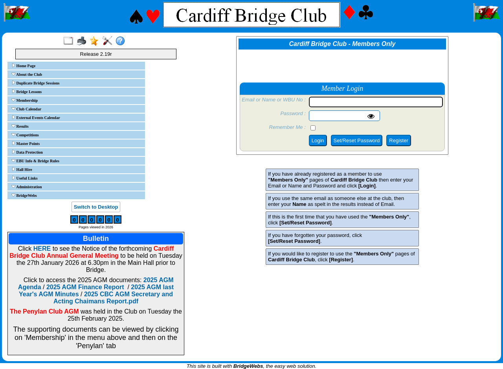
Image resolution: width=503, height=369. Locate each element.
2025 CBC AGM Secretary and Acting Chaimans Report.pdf (113, 298)
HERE (42, 248)
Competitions (25, 134)
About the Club (26, 74)
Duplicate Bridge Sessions (35, 83)
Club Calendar (26, 108)
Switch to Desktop (96, 207)
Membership (24, 100)
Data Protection (27, 152)
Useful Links (24, 178)
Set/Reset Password (357, 140)
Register (398, 140)
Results (20, 126)
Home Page (23, 65)
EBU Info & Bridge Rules (35, 160)
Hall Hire (21, 169)
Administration (26, 186)
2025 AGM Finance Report (85, 287)
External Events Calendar (35, 117)
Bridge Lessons (26, 91)
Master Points (25, 143)
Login (318, 140)
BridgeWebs (24, 195)
